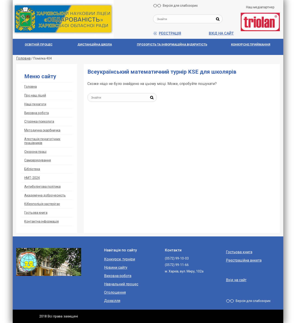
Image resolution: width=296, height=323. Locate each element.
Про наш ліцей (35, 95)
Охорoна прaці (35, 152)
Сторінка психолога (39, 121)
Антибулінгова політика (42, 186)
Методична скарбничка (42, 130)
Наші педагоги (35, 104)
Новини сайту (115, 267)
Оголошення (115, 292)
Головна (30, 86)
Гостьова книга (35, 212)
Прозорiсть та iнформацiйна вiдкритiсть (172, 44)
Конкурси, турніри (119, 259)
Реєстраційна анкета (244, 260)
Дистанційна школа (94, 44)
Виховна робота (36, 113)
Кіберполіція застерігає (42, 204)
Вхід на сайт (221, 33)
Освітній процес (38, 44)
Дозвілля (112, 301)
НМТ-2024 (32, 178)
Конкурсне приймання (250, 44)
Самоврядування (37, 160)
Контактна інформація (41, 221)
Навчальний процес (121, 284)
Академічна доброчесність (45, 195)
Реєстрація (170, 33)
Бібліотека (32, 169)
